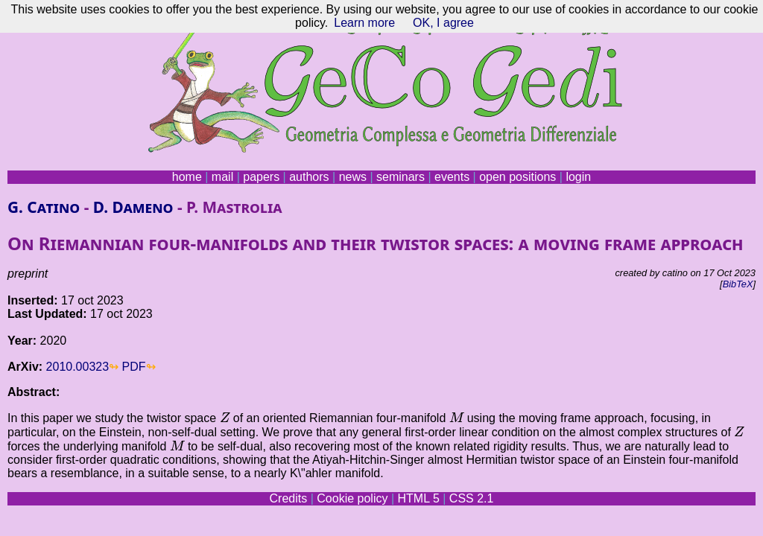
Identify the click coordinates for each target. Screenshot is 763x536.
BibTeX (738, 284)
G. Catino (43, 207)
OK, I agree (443, 22)
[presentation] (225, 417)
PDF (134, 366)
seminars (400, 176)
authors (309, 176)
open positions (517, 176)
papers (261, 176)
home (187, 176)
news (353, 176)
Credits (289, 498)
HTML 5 (418, 498)
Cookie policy (352, 498)
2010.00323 (78, 366)
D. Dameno (133, 207)
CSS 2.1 (471, 498)
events (451, 176)
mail (222, 176)
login (578, 176)
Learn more (364, 22)
